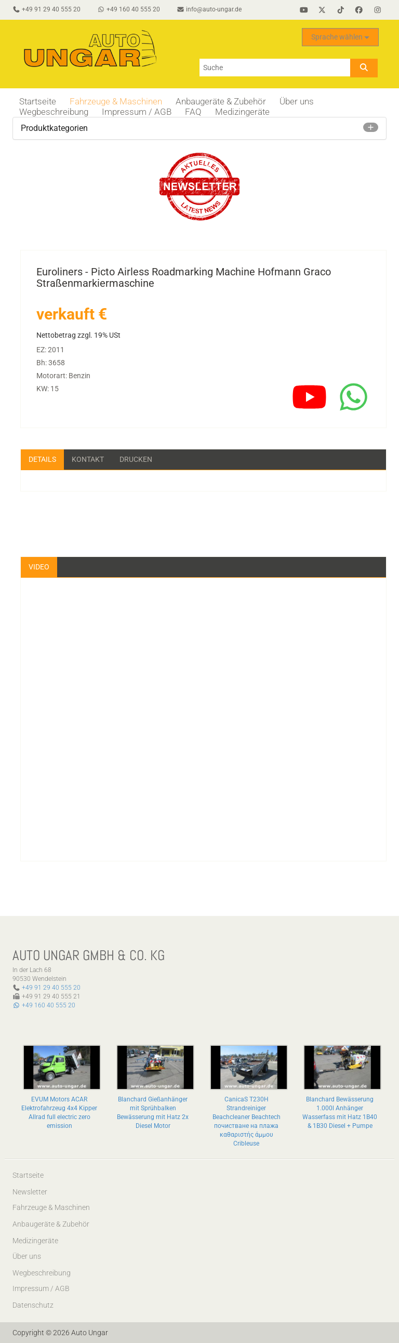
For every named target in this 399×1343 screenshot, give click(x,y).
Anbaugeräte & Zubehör (221, 101)
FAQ (193, 112)
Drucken (135, 459)
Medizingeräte (242, 112)
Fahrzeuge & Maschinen (116, 101)
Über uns (297, 101)
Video (39, 567)
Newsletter (29, 1192)
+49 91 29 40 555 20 (51, 987)
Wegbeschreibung (53, 112)
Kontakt (88, 459)
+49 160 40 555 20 (43, 1005)
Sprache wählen (340, 37)
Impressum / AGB (136, 112)
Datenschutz (33, 1305)
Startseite (37, 101)
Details (42, 459)
